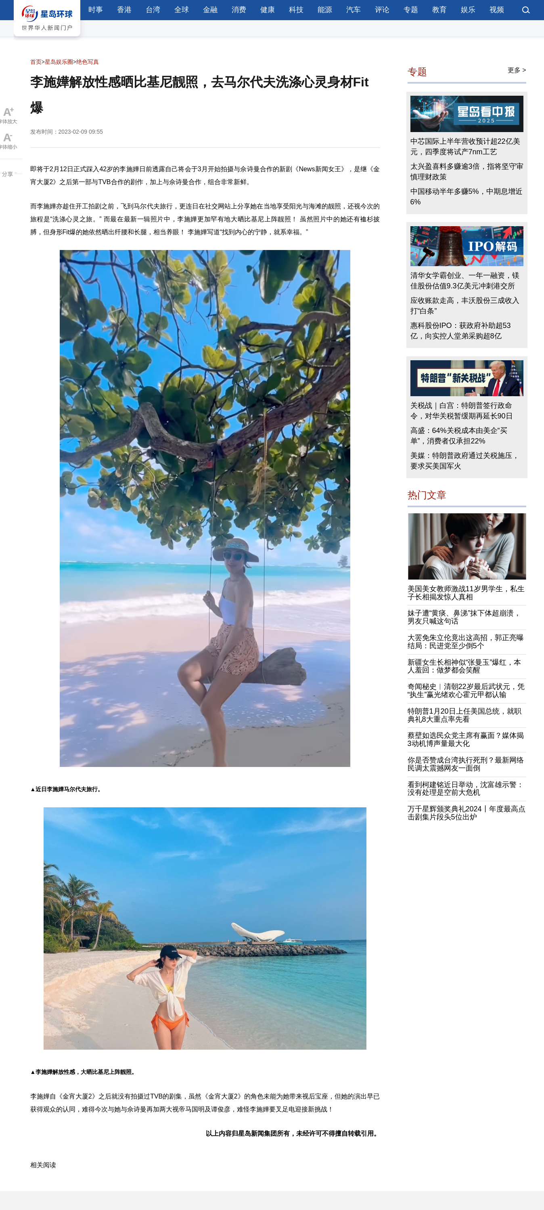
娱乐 (468, 10)
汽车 (353, 10)
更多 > (517, 70)
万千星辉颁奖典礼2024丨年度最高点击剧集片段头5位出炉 (466, 813)
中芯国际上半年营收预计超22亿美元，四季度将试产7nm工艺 (465, 146)
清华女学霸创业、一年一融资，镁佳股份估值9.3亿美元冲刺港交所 (464, 280)
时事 (95, 10)
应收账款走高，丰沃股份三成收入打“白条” (464, 305)
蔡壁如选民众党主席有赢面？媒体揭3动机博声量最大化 (466, 739)
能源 (325, 10)
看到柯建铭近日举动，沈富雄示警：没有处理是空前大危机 (466, 789)
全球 (181, 10)
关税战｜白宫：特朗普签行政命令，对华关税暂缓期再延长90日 (461, 410)
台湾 (153, 10)
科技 (296, 10)
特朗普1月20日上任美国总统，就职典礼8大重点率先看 (464, 715)
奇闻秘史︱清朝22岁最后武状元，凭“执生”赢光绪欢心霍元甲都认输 (466, 691)
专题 (411, 10)
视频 (497, 10)
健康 (267, 10)
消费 (239, 10)
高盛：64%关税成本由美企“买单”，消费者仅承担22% (458, 435)
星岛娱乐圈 (59, 62)
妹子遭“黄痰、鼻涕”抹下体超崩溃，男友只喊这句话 (464, 617)
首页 (36, 62)
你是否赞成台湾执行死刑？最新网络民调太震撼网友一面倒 (466, 764)
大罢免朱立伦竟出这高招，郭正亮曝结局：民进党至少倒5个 (466, 642)
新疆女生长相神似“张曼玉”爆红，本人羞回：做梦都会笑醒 (464, 666)
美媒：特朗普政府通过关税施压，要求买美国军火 (464, 461)
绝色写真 (87, 62)
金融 (210, 10)
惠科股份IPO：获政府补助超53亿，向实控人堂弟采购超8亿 (460, 330)
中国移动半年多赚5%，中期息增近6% (466, 196)
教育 (439, 10)
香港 (124, 10)
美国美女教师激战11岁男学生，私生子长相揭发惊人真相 (466, 593)
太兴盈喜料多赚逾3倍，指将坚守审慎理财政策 (466, 171)
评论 (382, 10)
